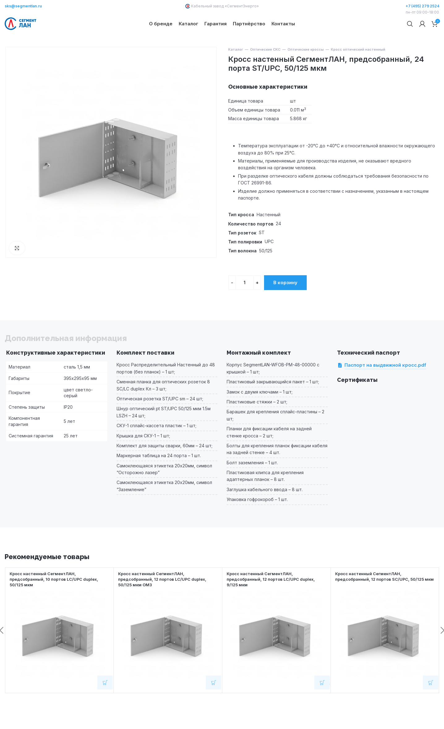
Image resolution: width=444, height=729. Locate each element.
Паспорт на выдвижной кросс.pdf (385, 385)
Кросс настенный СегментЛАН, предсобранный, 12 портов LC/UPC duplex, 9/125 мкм (275, 599)
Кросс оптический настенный (358, 70)
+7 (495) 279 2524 (422, 6)
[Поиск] (410, 34)
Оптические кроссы (306, 70)
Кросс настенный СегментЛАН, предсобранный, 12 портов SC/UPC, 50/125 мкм (384, 599)
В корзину (285, 303)
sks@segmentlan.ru (23, 6)
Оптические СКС (265, 70)
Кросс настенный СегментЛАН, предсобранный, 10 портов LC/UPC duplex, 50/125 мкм (58, 599)
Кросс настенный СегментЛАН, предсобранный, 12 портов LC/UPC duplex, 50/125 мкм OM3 (166, 599)
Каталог (235, 70)
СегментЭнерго (242, 6)
